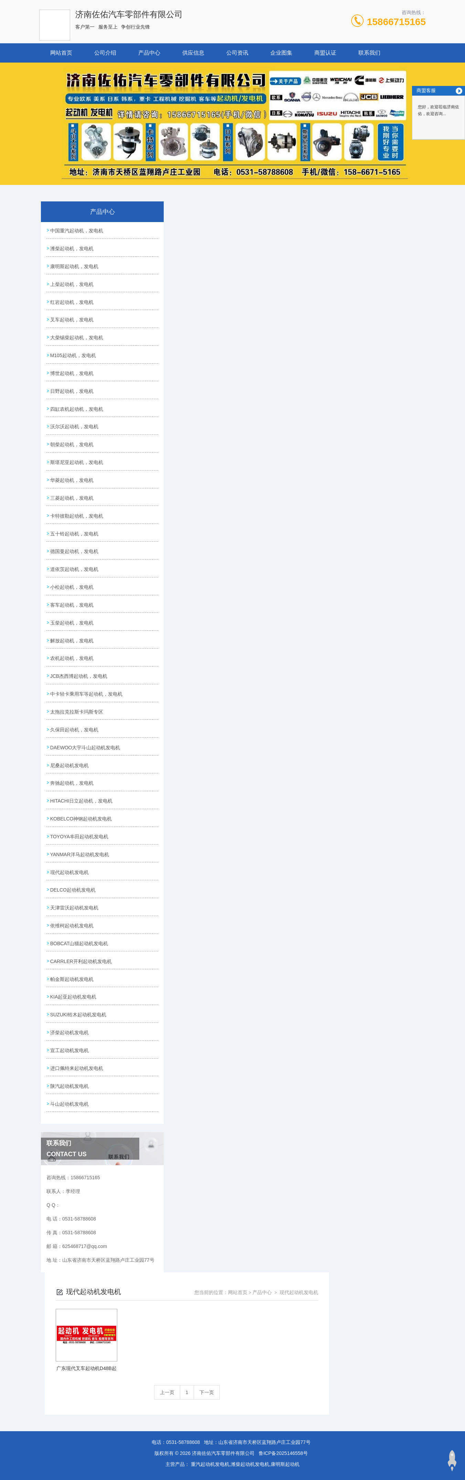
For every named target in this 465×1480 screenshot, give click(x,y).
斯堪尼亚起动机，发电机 (78, 486)
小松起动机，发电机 (73, 623)
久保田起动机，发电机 (76, 788)
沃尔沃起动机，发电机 (76, 447)
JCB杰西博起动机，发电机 (80, 721)
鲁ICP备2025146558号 (283, 1421)
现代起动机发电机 (71, 945)
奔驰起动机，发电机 (73, 847)
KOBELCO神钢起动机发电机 (82, 886)
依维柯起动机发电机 (73, 1004)
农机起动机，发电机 (73, 702)
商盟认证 (325, 53)
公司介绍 (105, 53)
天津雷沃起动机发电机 (76, 984)
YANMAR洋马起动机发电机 (81, 925)
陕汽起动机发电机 (71, 1180)
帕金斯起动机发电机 (73, 1062)
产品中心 (149, 53)
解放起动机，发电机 (73, 682)
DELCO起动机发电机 (74, 965)
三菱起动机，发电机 (73, 525)
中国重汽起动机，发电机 (78, 231)
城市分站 (44, 1451)
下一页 (303, 321)
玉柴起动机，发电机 (73, 662)
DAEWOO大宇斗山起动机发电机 (87, 808)
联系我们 (369, 53)
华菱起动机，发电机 (73, 506)
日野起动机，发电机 (73, 408)
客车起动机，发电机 (73, 643)
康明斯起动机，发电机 (76, 271)
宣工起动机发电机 (71, 1141)
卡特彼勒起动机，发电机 (78, 545)
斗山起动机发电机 (71, 1200)
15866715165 (396, 21)
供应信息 (193, 53)
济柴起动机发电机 (71, 1121)
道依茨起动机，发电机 (76, 604)
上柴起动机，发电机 (73, 290)
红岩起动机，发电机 (73, 310)
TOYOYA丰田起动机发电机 (81, 906)
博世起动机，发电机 (73, 388)
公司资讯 (237, 53)
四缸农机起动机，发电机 (78, 427)
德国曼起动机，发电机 (76, 584)
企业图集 (281, 53)
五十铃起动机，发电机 (76, 564)
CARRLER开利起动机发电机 (82, 1043)
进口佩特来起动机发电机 (78, 1160)
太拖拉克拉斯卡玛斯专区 (78, 769)
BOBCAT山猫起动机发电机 (81, 1023)
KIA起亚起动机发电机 (75, 1082)
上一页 (264, 321)
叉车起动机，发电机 (73, 329)
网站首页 (61, 53)
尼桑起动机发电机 (71, 827)
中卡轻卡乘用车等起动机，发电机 (85, 745)
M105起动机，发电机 (74, 369)
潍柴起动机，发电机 (73, 251)
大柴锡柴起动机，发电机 (78, 349)
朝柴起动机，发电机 (73, 467)
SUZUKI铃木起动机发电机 (80, 1102)
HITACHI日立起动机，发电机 (83, 867)
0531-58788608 (183, 1410)
